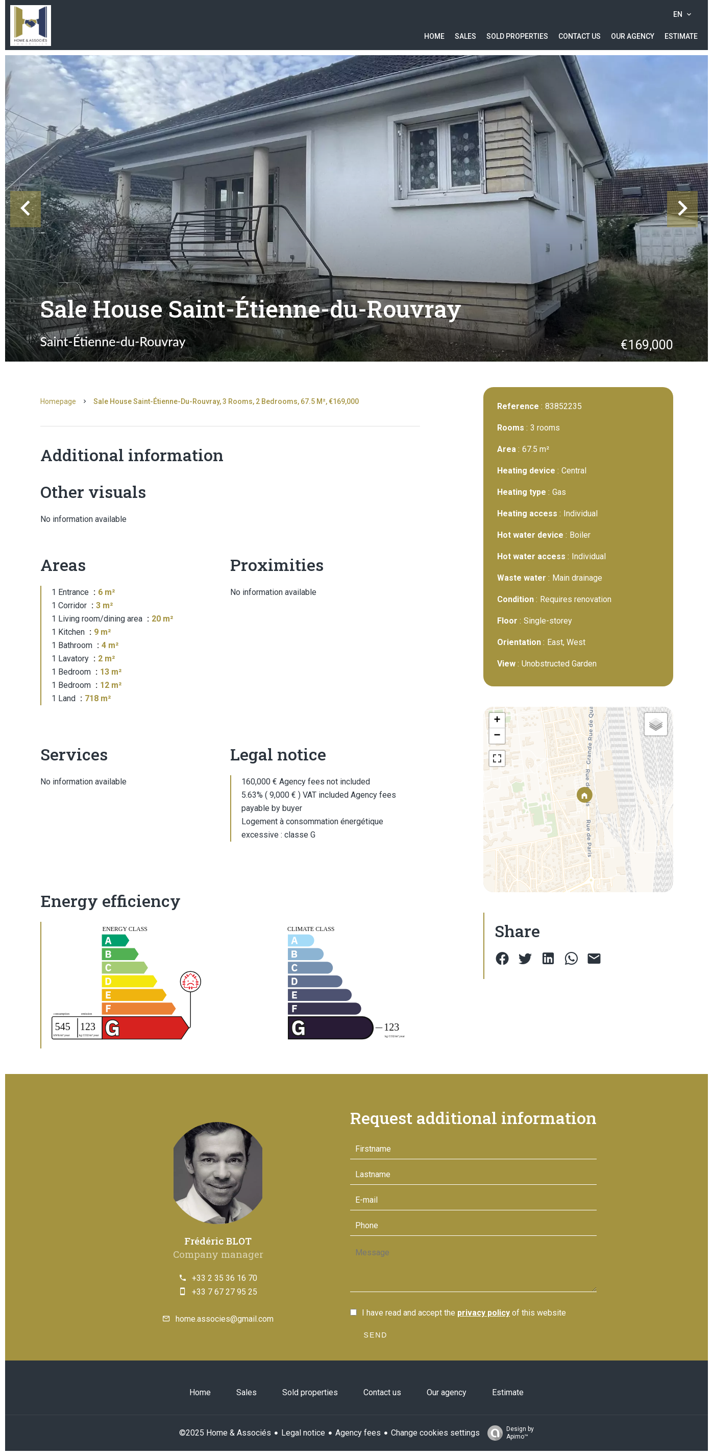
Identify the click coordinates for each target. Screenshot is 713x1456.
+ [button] (497, 720)
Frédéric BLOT (218, 1240)
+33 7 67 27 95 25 (224, 1292)
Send (376, 1335)
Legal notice (303, 1433)
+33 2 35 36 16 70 (224, 1278)
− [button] (497, 736)
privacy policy (483, 1313)
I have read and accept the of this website (464, 1313)
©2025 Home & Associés (225, 1433)
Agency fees (358, 1433)
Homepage (58, 401)
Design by (508, 1433)
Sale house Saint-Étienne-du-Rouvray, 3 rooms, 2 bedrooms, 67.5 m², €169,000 (226, 401)
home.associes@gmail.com (225, 1319)
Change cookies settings (435, 1433)
